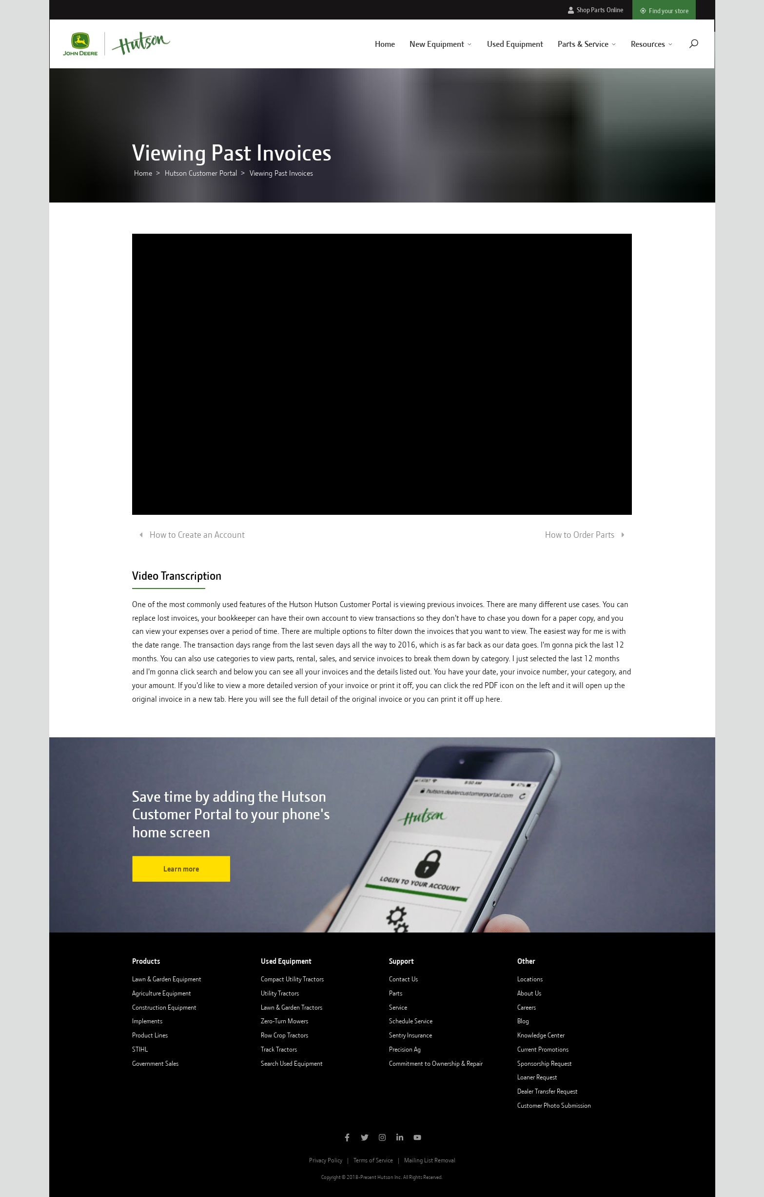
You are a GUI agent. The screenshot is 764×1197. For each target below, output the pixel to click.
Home (373, 44)
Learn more (181, 869)
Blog (523, 1021)
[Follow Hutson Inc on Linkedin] (400, 1138)
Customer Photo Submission (554, 1105)
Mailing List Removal (429, 1160)
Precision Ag (405, 1049)
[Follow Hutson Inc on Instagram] (382, 1138)
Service (398, 1007)
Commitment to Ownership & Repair (436, 1063)
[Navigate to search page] (682, 44)
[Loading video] (382, 374)
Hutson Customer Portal (201, 173)
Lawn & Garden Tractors (291, 1007)
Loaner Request (537, 1077)
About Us (529, 993)
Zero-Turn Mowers (284, 1021)
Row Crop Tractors (284, 1035)
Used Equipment (503, 44)
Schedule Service (410, 1021)
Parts (395, 993)
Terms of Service (373, 1160)
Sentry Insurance (410, 1035)
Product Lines (150, 1035)
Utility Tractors (280, 993)
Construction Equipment (164, 1007)
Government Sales (155, 1063)
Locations (530, 979)
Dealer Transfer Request (547, 1091)
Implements (147, 1021)
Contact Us (403, 979)
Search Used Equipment (292, 1063)
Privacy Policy (325, 1160)
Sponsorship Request (544, 1063)
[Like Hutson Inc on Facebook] (347, 1138)
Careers (526, 1007)
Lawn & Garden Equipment (166, 979)
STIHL (140, 1049)
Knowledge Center (541, 1035)
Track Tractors (279, 1049)
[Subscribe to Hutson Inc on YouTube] (417, 1138)
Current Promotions (542, 1049)
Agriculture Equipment (161, 993)
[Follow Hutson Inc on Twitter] (364, 1138)
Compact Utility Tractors (292, 979)
